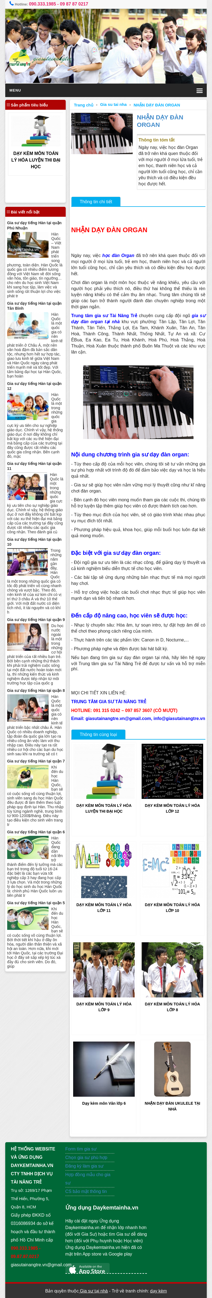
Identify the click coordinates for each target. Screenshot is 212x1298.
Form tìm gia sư (81, 1149)
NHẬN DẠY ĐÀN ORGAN (157, 105)
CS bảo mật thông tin (86, 1191)
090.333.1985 (42, 4)
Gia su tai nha (113, 104)
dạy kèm (158, 1291)
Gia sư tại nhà (93, 1291)
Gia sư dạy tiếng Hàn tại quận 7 (36, 761)
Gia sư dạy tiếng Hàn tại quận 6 (36, 832)
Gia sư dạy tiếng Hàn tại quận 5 (36, 903)
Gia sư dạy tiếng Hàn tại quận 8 (36, 690)
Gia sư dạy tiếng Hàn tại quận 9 (36, 619)
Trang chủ (83, 105)
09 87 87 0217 (74, 4)
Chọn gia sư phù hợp (86, 1157)
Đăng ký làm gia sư (85, 1166)
